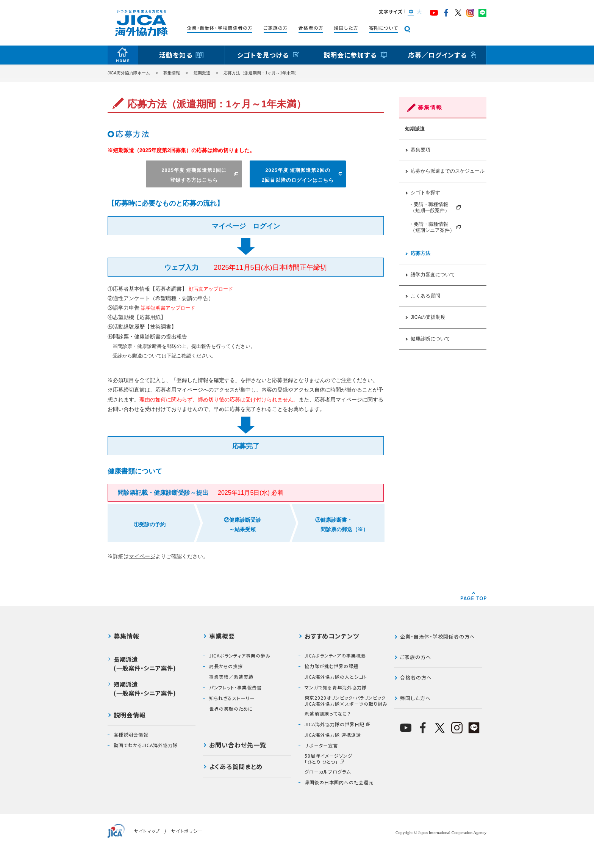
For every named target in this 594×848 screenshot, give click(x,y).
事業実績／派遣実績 (231, 677)
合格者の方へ (416, 677)
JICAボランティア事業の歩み (239, 656)
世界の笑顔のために (231, 709)
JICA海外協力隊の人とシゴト (336, 677)
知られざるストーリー (232, 698)
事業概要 (222, 636)
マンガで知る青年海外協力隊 (336, 687)
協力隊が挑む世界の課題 (331, 666)
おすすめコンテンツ (332, 636)
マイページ (142, 556)
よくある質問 (425, 296)
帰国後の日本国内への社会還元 (339, 782)
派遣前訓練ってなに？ (328, 714)
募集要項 (420, 150)
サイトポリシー (187, 831)
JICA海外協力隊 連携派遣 (333, 735)
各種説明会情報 (131, 735)
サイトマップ (147, 831)
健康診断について (430, 338)
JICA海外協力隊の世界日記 (334, 724)
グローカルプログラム (328, 772)
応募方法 (420, 253)
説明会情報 (130, 715)
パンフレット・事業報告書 (235, 687)
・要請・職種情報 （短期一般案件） (432, 207)
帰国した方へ (415, 698)
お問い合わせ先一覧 (237, 745)
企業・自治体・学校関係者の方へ (437, 636)
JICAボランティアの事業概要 (335, 656)
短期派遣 (202, 73)
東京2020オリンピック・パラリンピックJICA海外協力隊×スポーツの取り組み (346, 700)
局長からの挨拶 (226, 666)
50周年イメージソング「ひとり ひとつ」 (328, 759)
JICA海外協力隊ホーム (129, 73)
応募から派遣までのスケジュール (448, 171)
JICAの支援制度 (428, 317)
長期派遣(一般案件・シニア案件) (145, 663)
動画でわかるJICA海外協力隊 (146, 745)
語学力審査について (433, 274)
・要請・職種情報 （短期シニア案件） (432, 227)
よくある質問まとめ (236, 767)
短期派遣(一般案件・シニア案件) (145, 688)
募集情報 (171, 73)
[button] (410, 12)
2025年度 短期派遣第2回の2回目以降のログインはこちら (298, 175)
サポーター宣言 (321, 746)
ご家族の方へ (415, 657)
